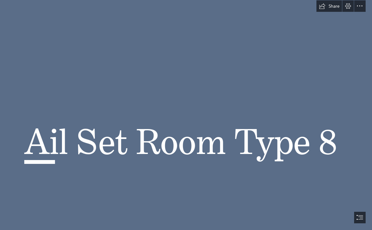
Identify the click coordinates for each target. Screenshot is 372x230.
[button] (329, 6)
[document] (186, 115)
